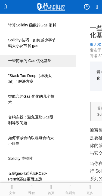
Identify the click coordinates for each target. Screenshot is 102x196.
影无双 (95, 44)
